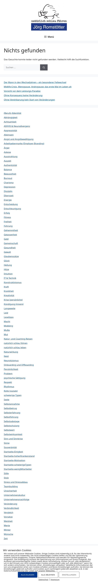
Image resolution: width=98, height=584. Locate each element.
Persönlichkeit (11, 369)
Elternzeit (8, 195)
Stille (6, 473)
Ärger (7, 147)
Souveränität (10, 447)
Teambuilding (11, 486)
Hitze (6, 269)
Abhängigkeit (10, 117)
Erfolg (7, 212)
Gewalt (7, 252)
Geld (6, 238)
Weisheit (8, 521)
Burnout (8, 178)
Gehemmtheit (11, 230)
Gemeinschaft (11, 243)
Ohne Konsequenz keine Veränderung (23, 95)
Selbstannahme (12, 403)
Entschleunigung (12, 208)
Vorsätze (8, 516)
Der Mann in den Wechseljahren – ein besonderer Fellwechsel (35, 82)
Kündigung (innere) (13, 304)
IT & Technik (10, 278)
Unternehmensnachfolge (16, 499)
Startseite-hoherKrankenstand (19, 456)
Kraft (6, 286)
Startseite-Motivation (14, 460)
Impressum (55, 579)
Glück (7, 260)
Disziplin (8, 191)
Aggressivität (10, 130)
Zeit (6, 538)
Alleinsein (9, 134)
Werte (7, 525)
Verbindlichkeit (11, 508)
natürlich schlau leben (15, 347)
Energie (8, 199)
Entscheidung (11, 204)
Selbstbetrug (10, 408)
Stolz (6, 477)
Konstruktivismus (12, 282)
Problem (8, 373)
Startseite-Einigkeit (13, 451)
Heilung (8, 265)
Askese (7, 152)
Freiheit (7, 221)
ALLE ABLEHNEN (48, 575)
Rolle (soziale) (11, 390)
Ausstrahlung (10, 156)
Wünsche (8, 534)
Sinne (6, 443)
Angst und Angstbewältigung (18, 139)
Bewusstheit (10, 173)
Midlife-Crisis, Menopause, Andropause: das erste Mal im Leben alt (37, 86)
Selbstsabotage (11, 421)
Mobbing (8, 325)
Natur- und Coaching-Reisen (18, 338)
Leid (6, 312)
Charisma (9, 182)
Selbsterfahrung (12, 412)
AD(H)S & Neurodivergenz (17, 126)
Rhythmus (9, 386)
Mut (6, 334)
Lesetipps (9, 317)
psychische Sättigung (14, 377)
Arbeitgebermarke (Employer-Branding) (24, 143)
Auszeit (7, 160)
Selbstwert (9, 429)
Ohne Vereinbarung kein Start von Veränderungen (29, 99)
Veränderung (10, 503)
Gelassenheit (10, 234)
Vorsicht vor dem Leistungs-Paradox (22, 91)
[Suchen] (44, 67)
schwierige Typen (12, 395)
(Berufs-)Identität (12, 113)
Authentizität (10, 165)
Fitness (7, 217)
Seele (6, 399)
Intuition (8, 273)
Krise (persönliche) (13, 299)
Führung (8, 225)
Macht (7, 321)
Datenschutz (43, 579)
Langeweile (9, 308)
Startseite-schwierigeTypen (17, 464)
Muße (7, 330)
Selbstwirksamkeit (13, 434)
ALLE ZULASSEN (27, 575)
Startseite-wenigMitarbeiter (18, 469)
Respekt (8, 382)
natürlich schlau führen (15, 343)
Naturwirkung (11, 351)
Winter (7, 529)
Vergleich (8, 512)
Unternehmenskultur (14, 495)
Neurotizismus (11, 360)
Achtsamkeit (10, 121)
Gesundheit (10, 247)
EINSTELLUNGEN (69, 575)
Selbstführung (11, 416)
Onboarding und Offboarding (19, 364)
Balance (8, 169)
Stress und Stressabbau (16, 482)
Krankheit (9, 291)
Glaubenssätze (11, 256)
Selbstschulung (11, 425)
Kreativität (9, 295)
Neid (6, 356)
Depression (9, 186)
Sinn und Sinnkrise (13, 438)
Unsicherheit (10, 490)
